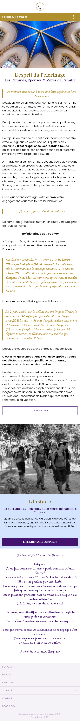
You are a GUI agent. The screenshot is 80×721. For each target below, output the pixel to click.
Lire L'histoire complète (40, 542)
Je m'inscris (40, 410)
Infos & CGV (8, 706)
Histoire (6, 674)
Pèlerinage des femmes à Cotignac (36, 714)
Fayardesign (37, 717)
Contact (7, 698)
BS (47, 717)
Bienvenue (7, 666)
